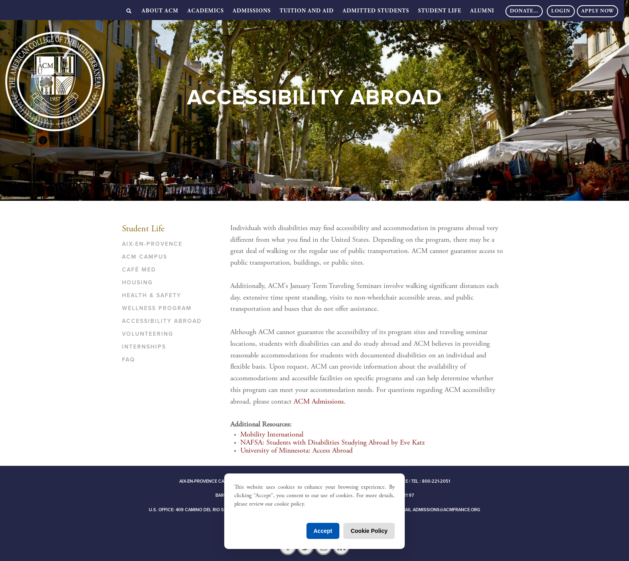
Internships (144, 346)
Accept (323, 531)
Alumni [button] (482, 11)
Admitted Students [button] (376, 11)
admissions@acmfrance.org (446, 509)
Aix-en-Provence (152, 244)
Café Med (139, 269)
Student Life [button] (439, 11)
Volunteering (147, 333)
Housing (137, 282)
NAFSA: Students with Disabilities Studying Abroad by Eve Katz (332, 443)
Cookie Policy (369, 531)
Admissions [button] (252, 11)
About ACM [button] (160, 11)
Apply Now (597, 11)
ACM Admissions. (320, 402)
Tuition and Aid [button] (307, 11)
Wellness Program (157, 308)
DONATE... (524, 11)
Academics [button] (205, 11)
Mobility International (271, 435)
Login (560, 11)
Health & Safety (151, 295)
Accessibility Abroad (162, 321)
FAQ (128, 359)
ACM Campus (144, 256)
